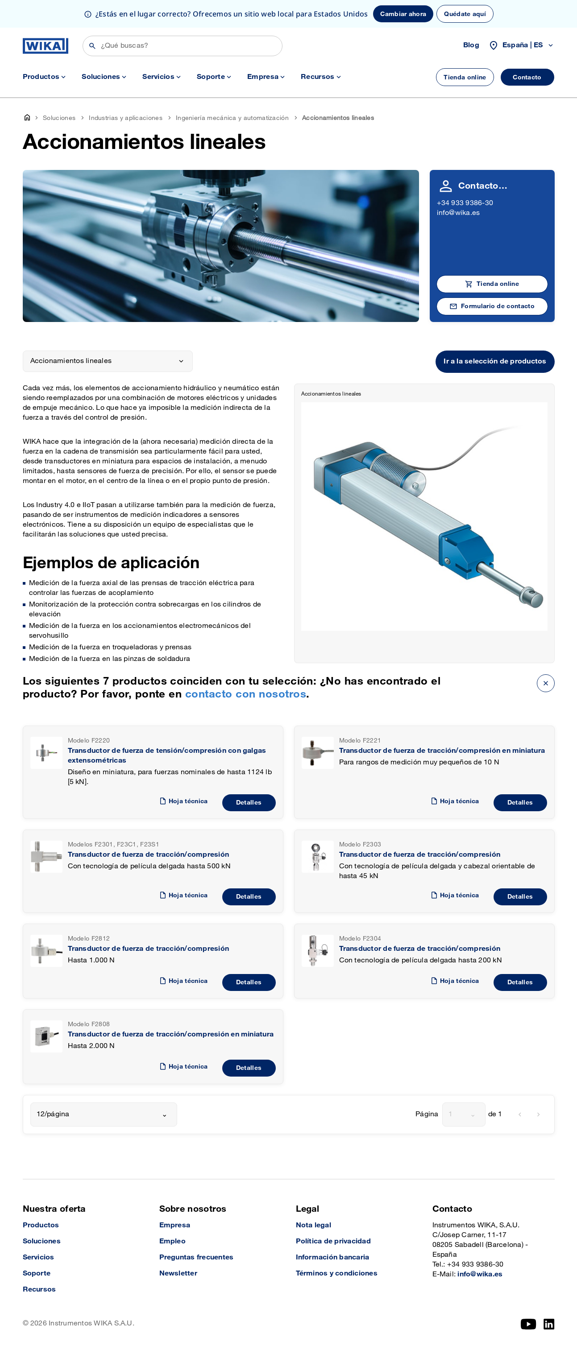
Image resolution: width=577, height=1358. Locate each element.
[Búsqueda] (182, 45)
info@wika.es (458, 213)
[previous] (519, 1114)
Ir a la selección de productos (495, 361)
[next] (538, 1114)
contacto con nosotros (245, 694)
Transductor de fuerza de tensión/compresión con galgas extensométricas (167, 756)
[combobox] (103, 1114)
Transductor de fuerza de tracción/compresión (148, 854)
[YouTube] (528, 1324)
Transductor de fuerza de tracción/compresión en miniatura (442, 751)
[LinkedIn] (549, 1324)
